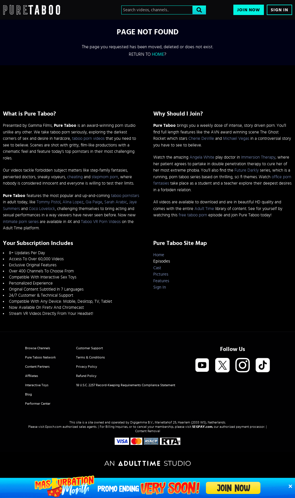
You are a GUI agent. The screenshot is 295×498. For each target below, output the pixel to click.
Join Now (248, 10)
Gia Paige (94, 202)
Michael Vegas (236, 138)
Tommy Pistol (48, 202)
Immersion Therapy (258, 157)
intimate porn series (21, 222)
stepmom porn (105, 177)
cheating (75, 177)
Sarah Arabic (115, 202)
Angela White (202, 157)
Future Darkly (247, 170)
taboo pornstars (125, 196)
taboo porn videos (88, 138)
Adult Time (204, 209)
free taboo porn (193, 215)
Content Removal (147, 431)
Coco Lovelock (42, 209)
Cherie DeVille (201, 138)
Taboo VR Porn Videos (101, 222)
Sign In (279, 10)
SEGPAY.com (202, 426)
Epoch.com (53, 426)
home (158, 54)
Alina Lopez (73, 202)
